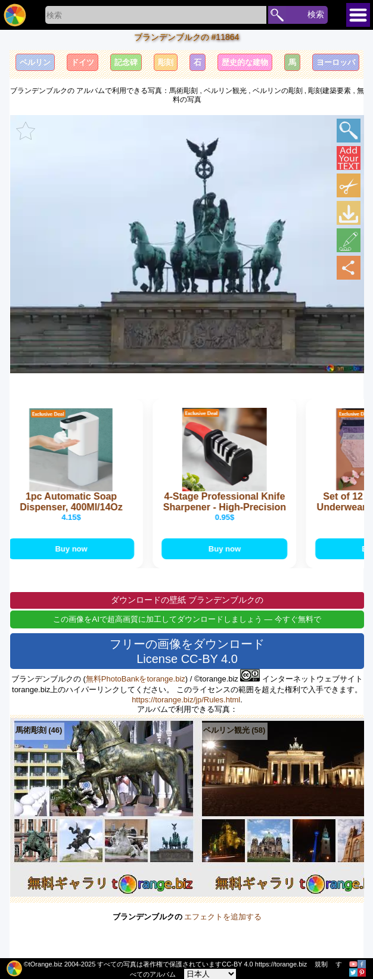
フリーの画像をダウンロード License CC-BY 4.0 (187, 653)
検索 (315, 14)
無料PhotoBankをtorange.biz (135, 680)
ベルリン (35, 62)
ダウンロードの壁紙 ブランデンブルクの (187, 601)
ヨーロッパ (335, 62)
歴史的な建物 (245, 62)
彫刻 (165, 62)
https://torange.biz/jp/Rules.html (186, 700)
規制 (321, 964)
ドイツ (82, 62)
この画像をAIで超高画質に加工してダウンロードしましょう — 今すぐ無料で (187, 620)
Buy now (76, 549)
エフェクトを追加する (223, 917)
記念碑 (126, 62)
